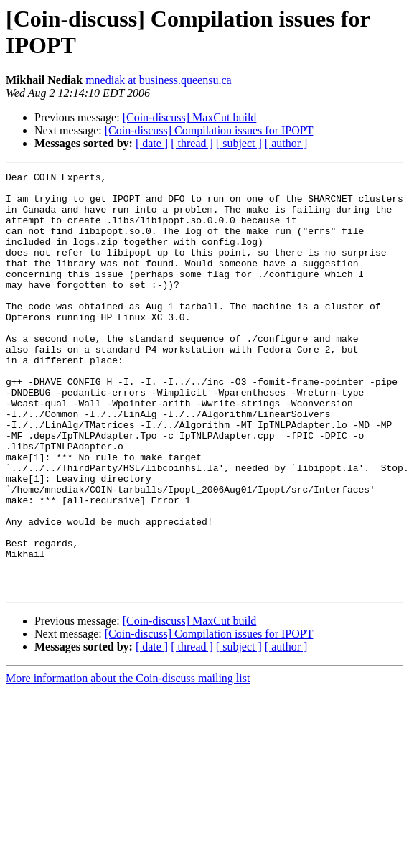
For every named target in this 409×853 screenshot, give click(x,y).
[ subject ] (239, 143)
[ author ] (286, 143)
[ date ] (152, 143)
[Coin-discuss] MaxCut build (190, 117)
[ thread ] (192, 143)
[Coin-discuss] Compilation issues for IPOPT (209, 130)
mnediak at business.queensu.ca (158, 80)
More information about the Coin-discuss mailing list (128, 762)
